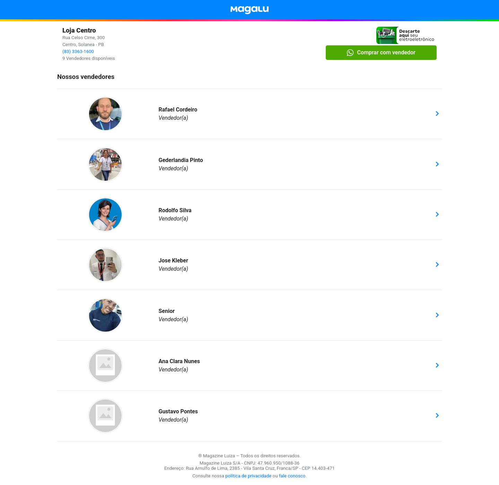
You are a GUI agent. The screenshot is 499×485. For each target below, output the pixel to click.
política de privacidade (248, 475)
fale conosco (292, 475)
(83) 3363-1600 (78, 51)
